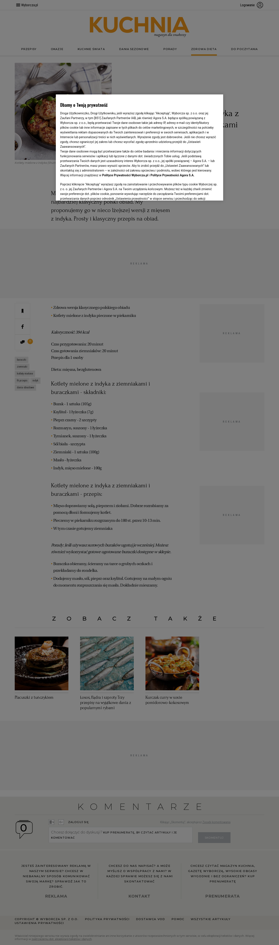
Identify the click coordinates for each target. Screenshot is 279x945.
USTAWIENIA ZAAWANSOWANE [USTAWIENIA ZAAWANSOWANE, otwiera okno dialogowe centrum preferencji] (88, 192)
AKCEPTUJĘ (204, 192)
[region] (139, 147)
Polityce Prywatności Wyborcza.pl (125, 175)
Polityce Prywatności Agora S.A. (172, 175)
